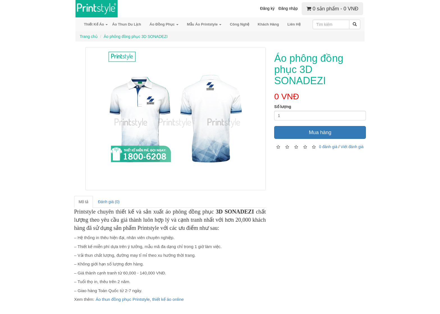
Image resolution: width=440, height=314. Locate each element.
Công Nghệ (239, 24)
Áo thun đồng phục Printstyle (123, 299)
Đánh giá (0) (109, 202)
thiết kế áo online (168, 299)
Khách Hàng (268, 24)
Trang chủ (89, 36)
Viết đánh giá (352, 147)
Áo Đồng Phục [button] (164, 24)
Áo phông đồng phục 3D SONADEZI (136, 36)
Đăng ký (267, 8)
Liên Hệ (294, 24)
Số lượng (282, 106)
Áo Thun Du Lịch (126, 24)
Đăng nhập (288, 8)
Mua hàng (320, 132)
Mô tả (83, 202)
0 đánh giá (328, 147)
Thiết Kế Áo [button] (96, 24)
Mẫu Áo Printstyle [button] (204, 24)
